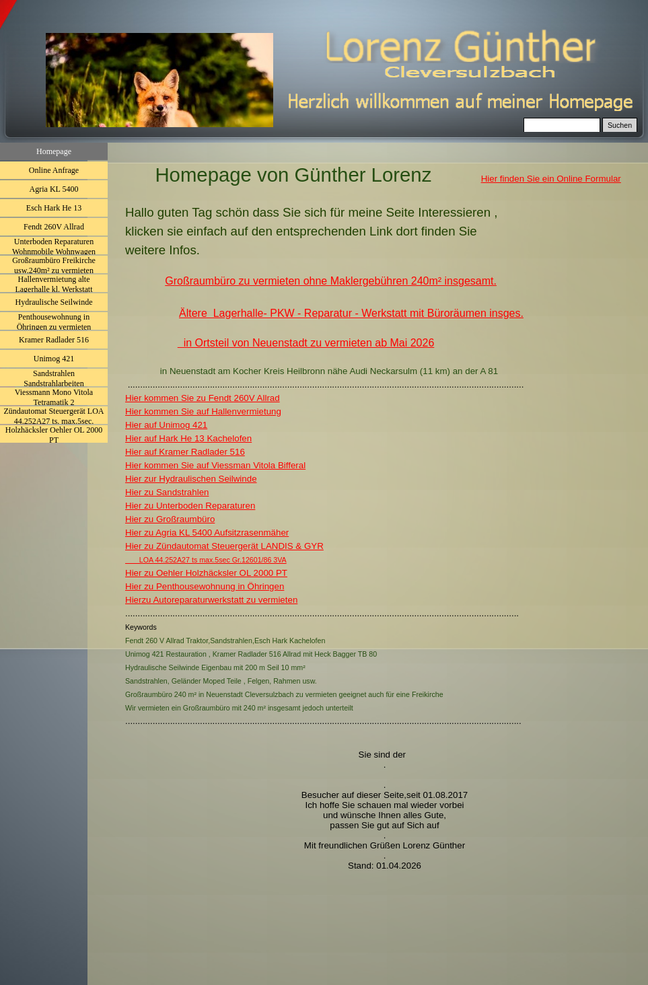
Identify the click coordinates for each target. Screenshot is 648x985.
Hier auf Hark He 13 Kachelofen (188, 438)
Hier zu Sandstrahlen (167, 492)
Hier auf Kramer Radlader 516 (185, 452)
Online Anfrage (54, 170)
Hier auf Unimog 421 (166, 425)
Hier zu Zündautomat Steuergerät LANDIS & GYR (224, 546)
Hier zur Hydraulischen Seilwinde (191, 479)
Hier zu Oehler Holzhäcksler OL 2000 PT (206, 573)
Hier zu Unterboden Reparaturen (190, 506)
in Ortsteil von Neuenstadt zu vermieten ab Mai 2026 (306, 343)
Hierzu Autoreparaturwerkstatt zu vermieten (211, 600)
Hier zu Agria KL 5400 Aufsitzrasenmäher (207, 532)
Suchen (620, 125)
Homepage (53, 151)
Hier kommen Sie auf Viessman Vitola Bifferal (215, 465)
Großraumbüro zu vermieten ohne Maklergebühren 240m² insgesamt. (331, 281)
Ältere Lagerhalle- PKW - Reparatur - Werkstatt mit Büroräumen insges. (351, 313)
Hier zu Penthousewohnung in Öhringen (204, 586)
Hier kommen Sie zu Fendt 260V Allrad (202, 398)
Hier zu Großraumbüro (170, 519)
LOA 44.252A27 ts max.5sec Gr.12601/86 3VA (206, 560)
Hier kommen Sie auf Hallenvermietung (203, 411)
